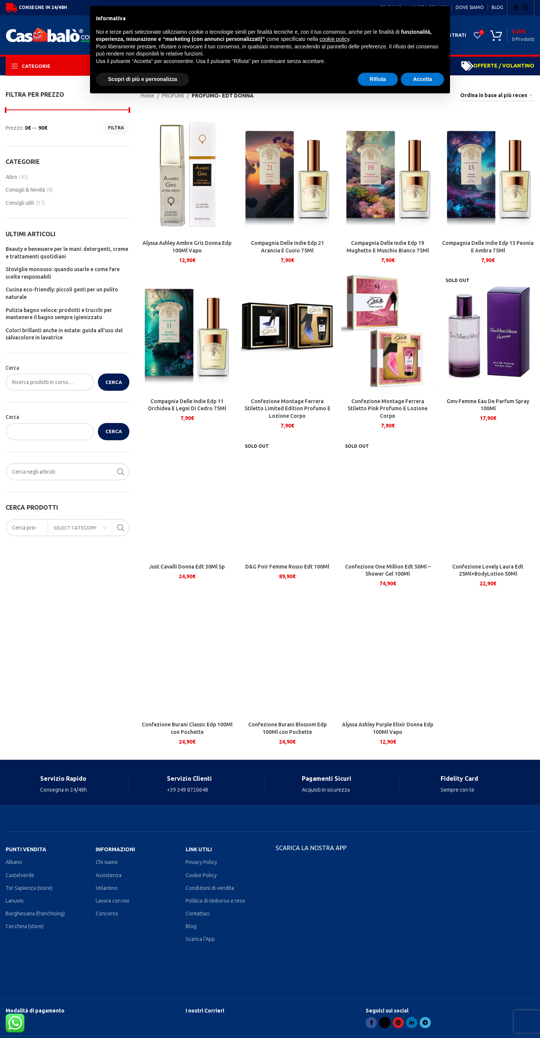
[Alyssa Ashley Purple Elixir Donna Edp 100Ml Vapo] (387, 656)
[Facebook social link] (515, 7)
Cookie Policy (201, 875)
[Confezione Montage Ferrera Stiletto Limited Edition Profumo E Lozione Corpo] (287, 332)
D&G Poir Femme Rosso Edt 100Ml (287, 567)
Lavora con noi (112, 901)
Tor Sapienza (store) (29, 888)
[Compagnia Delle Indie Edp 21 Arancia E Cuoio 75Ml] (287, 174)
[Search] (67, 471)
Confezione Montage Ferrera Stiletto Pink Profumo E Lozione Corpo (388, 408)
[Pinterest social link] (398, 1022)
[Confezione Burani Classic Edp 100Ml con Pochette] (187, 656)
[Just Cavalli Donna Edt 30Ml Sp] (187, 498)
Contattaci (198, 913)
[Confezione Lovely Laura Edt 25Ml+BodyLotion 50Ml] (488, 498)
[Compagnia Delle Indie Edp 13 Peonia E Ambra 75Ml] (488, 174)
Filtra (116, 127)
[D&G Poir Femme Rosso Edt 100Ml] (287, 498)
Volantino (107, 888)
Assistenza (109, 875)
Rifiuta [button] (378, 79)
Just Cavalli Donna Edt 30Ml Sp (187, 567)
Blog (191, 926)
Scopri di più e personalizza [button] (142, 79)
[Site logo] (61, 35)
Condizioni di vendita (210, 888)
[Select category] (80, 528)
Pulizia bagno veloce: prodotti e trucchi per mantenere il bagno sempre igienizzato (59, 314)
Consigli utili (20, 203)
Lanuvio (15, 901)
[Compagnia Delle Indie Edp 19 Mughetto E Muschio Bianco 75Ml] (387, 174)
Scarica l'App (200, 939)
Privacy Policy (201, 862)
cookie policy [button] (334, 39)
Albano (14, 862)
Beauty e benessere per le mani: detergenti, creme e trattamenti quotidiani (67, 253)
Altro (11, 177)
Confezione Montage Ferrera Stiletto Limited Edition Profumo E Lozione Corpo (287, 408)
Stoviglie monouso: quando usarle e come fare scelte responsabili (63, 273)
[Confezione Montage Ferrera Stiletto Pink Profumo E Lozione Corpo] (387, 332)
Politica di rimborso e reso (215, 901)
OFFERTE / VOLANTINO (503, 66)
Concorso (107, 913)
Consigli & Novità (25, 190)
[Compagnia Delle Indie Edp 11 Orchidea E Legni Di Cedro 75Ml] (187, 332)
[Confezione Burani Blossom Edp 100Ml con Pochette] (287, 656)
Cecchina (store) (25, 926)
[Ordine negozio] (496, 95)
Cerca (12, 368)
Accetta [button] (422, 79)
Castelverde (20, 875)
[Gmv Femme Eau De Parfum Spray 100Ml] (488, 332)
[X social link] (384, 1022)
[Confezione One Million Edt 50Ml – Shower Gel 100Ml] (387, 498)
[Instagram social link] (525, 7)
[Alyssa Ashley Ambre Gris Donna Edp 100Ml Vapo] (187, 174)
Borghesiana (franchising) (35, 913)
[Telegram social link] (425, 1022)
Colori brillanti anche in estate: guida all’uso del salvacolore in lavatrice (64, 334)
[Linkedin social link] (411, 1022)
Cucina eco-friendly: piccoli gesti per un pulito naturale (62, 293)
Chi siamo (107, 862)
